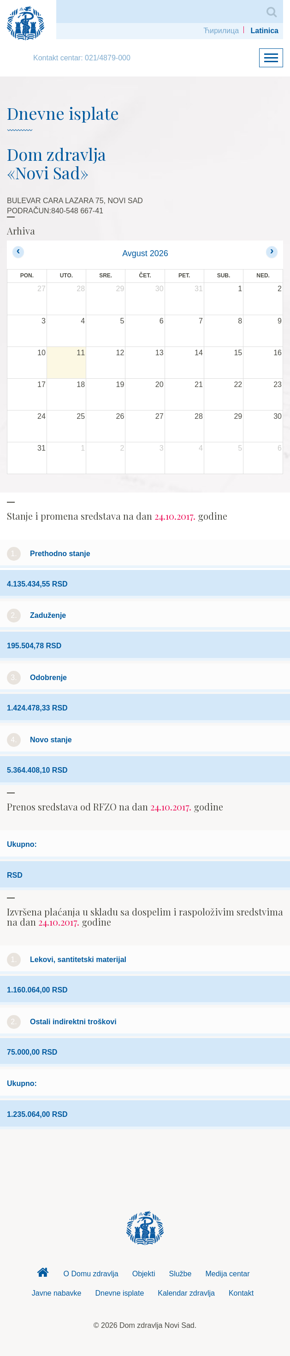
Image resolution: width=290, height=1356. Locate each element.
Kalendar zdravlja (186, 1293)
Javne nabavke (57, 1293)
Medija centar (227, 1274)
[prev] (18, 252)
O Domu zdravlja (91, 1274)
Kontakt (241, 1293)
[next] (272, 252)
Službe (180, 1274)
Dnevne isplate (119, 1293)
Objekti (143, 1274)
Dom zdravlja (43, 1274)
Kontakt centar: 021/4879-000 (81, 58)
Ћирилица (221, 31)
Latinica (264, 31)
